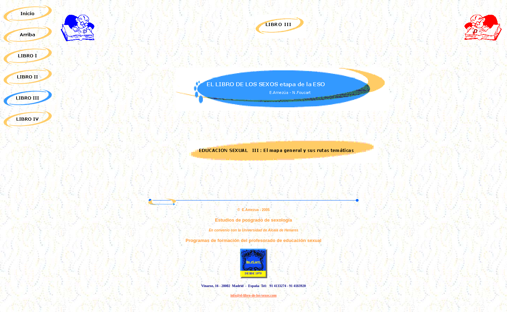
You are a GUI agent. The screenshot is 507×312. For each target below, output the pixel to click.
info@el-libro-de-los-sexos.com (253, 295)
